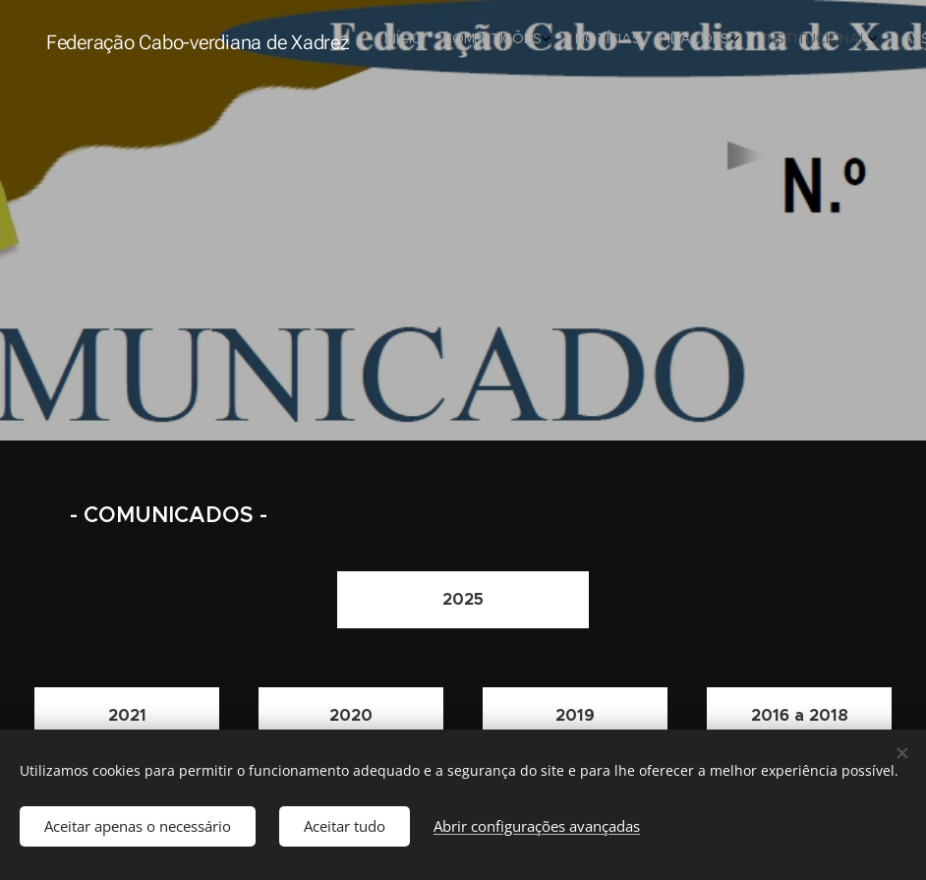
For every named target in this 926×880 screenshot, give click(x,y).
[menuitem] (638, 40)
